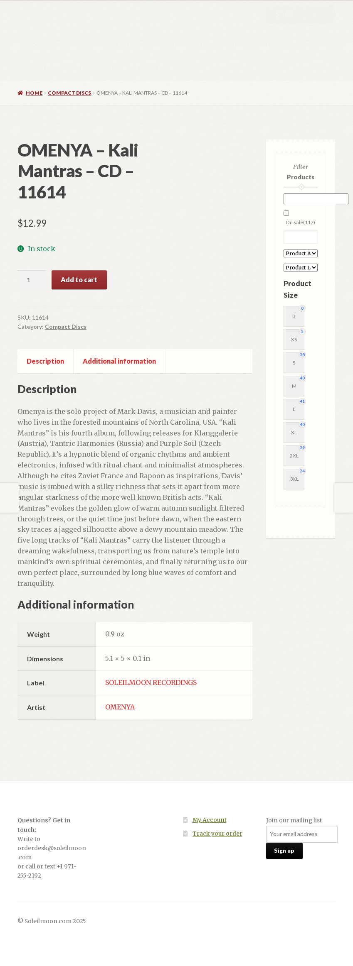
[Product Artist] (300, 253)
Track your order (217, 833)
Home (36, 44)
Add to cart (79, 280)
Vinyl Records (115, 44)
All (69, 44)
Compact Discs (179, 44)
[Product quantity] (31, 279)
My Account (210, 820)
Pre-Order (43, 68)
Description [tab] (45, 361)
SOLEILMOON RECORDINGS (151, 682)
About (148, 68)
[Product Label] (300, 267)
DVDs (231, 44)
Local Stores (99, 68)
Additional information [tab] (119, 361)
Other (269, 44)
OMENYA (120, 707)
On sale (300, 222)
